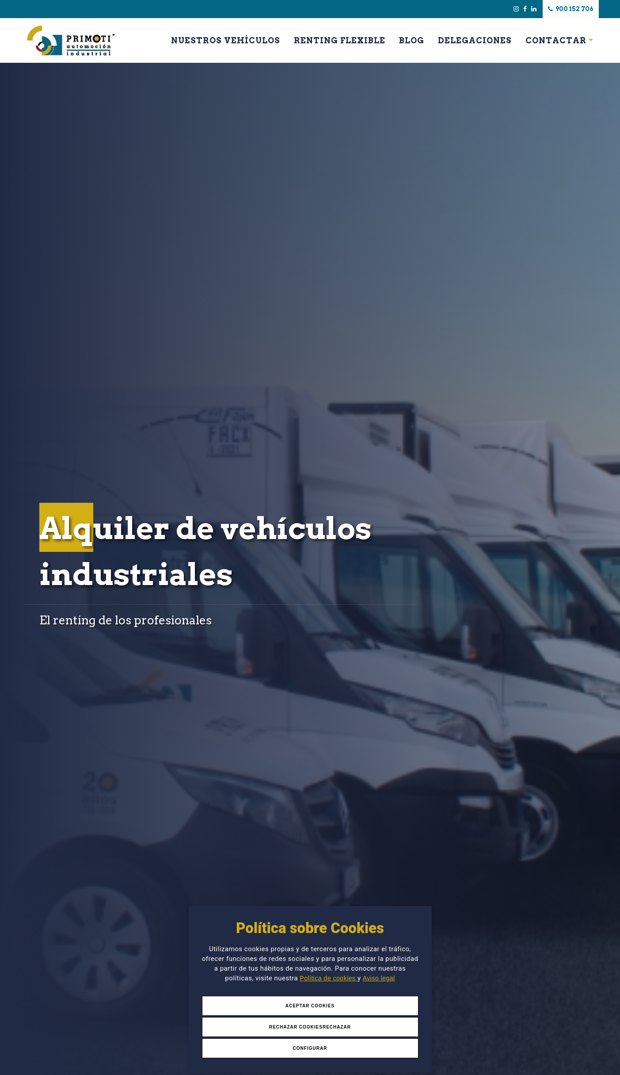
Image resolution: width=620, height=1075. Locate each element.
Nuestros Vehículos (225, 40)
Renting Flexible (339, 40)
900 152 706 (571, 8)
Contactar (555, 40)
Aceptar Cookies (310, 1005)
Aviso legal (379, 978)
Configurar (310, 1048)
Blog (411, 40)
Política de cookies (329, 978)
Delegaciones (475, 40)
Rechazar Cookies (296, 1027)
